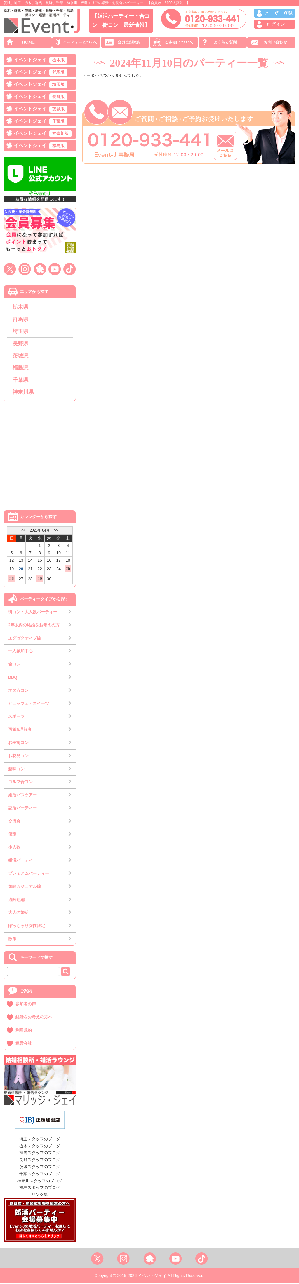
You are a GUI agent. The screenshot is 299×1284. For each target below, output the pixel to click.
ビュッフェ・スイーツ (28, 703)
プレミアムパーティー (28, 873)
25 (68, 569)
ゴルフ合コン (20, 782)
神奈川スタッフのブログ (39, 1181)
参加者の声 (25, 1004)
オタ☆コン (18, 690)
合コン (14, 664)
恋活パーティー (22, 808)
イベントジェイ (40, 60)
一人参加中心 (20, 651)
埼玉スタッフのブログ (39, 1139)
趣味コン (16, 769)
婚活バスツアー (22, 795)
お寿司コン (18, 743)
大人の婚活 (18, 913)
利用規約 (23, 1030)
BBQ (12, 677)
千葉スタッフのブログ (39, 1174)
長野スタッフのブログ (39, 1160)
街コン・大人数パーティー (32, 612)
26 (11, 579)
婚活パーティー (22, 860)
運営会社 (23, 1043)
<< (23, 531)
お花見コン (18, 756)
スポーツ (16, 717)
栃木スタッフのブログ (39, 1146)
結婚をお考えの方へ (33, 1017)
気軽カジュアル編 (24, 886)
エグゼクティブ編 (24, 638)
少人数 (14, 847)
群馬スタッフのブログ (39, 1153)
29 (39, 579)
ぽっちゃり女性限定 (26, 926)
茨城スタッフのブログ (39, 1167)
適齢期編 (16, 900)
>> (56, 531)
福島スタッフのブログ (39, 1188)
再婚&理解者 (20, 730)
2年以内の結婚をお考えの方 (34, 625)
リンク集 (40, 1195)
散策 (12, 939)
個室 (12, 834)
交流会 (14, 821)
